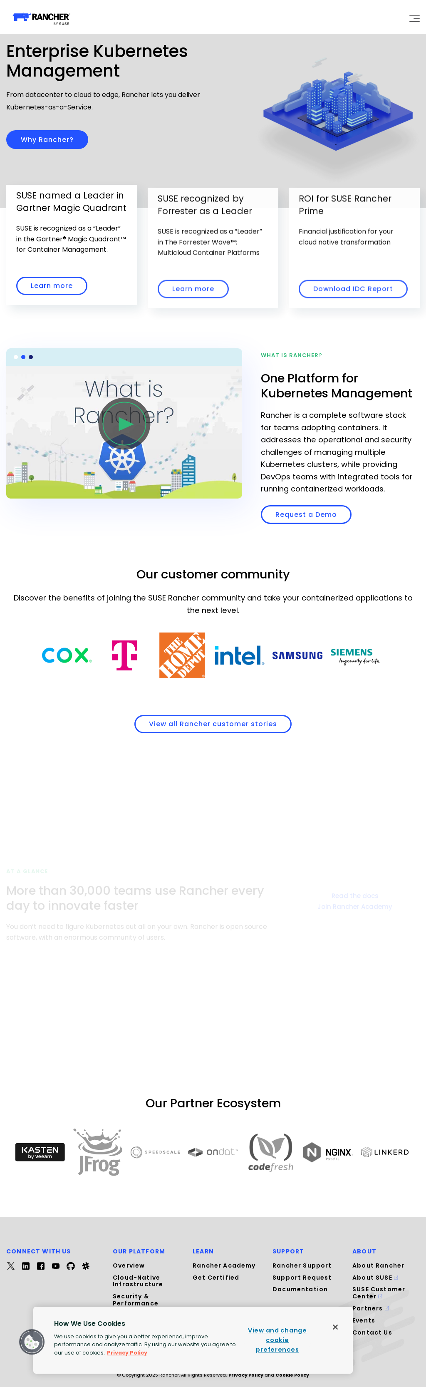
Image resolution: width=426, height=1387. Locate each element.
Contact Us (372, 1332)
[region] (193, 1340)
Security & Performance (136, 1300)
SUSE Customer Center (378, 1292)
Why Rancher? (47, 139)
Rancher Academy (224, 1265)
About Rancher (378, 1265)
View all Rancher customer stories (213, 724)
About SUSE (375, 1277)
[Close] (335, 1327)
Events (363, 1320)
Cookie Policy (292, 1375)
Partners (370, 1308)
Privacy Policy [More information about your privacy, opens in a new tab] (127, 1352)
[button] (32, 1342)
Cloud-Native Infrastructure (138, 1281)
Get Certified (216, 1277)
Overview (129, 1265)
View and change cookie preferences (277, 1340)
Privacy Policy (245, 1375)
